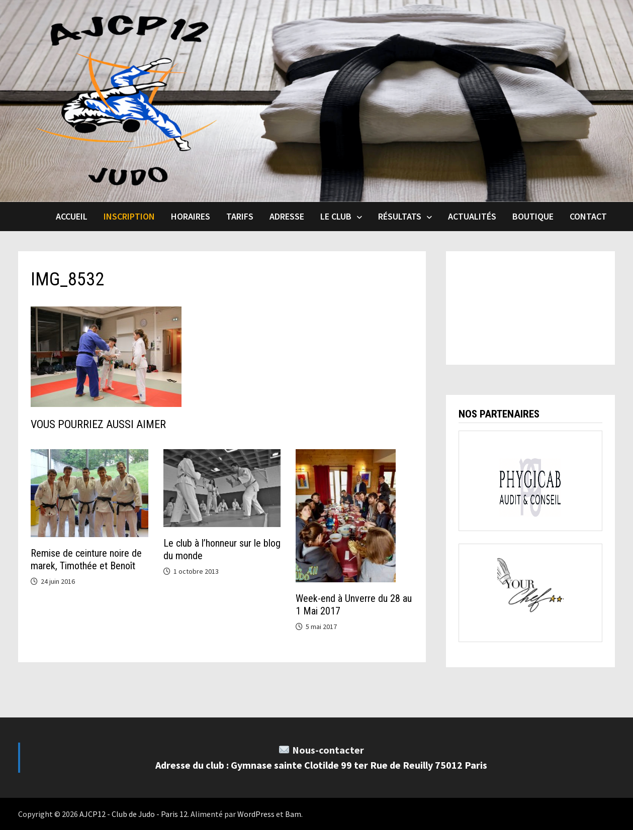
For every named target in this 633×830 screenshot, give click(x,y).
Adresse (286, 216)
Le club (335, 216)
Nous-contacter (328, 750)
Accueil (71, 216)
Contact (588, 216)
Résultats (399, 216)
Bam (293, 814)
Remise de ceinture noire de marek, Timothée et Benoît (86, 559)
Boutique (533, 216)
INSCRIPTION (129, 216)
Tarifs (239, 216)
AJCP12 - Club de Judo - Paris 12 (133, 814)
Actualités (472, 216)
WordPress (256, 814)
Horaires (190, 216)
